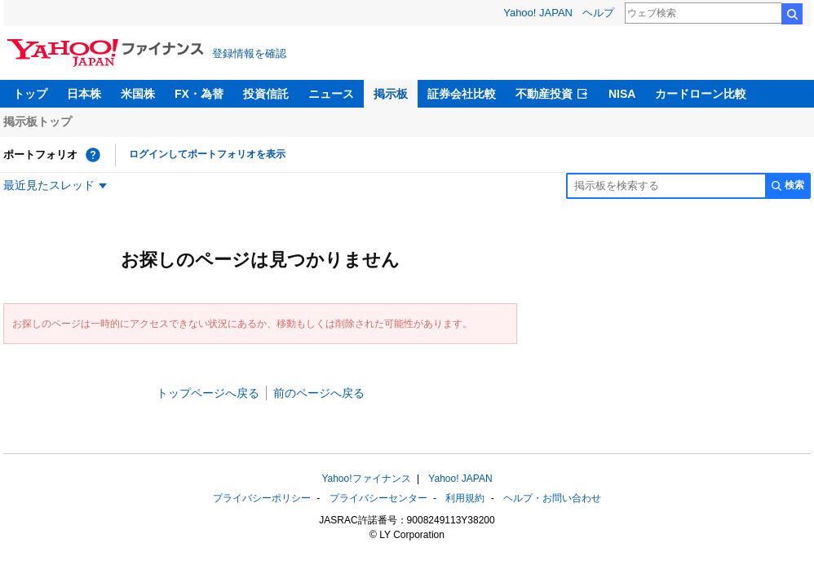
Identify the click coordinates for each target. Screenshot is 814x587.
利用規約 (464, 498)
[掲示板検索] (665, 186)
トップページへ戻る (208, 392)
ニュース (331, 93)
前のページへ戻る (319, 392)
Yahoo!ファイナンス (365, 478)
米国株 (138, 93)
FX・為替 (199, 93)
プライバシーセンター (378, 498)
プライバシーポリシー (262, 498)
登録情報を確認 (249, 53)
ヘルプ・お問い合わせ (552, 498)
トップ (30, 93)
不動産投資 (544, 93)
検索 (792, 13)
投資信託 (266, 93)
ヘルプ (598, 13)
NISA (621, 93)
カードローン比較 (700, 93)
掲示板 (391, 93)
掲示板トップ (37, 121)
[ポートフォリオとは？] (93, 155)
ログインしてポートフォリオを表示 (207, 154)
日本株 (84, 93)
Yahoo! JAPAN (538, 13)
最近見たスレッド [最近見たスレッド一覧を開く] (49, 185)
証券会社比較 (461, 93)
